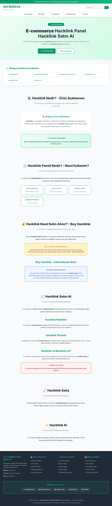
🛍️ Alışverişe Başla (46, 51)
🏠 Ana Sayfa (28, 14)
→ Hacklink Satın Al (89, 74)
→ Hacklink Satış (13, 80)
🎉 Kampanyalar (71, 14)
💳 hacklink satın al (44, 489)
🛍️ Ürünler (41, 14)
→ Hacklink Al (37, 80)
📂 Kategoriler (55, 14)
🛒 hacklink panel (29, 489)
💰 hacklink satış (59, 489)
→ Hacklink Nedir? (13, 74)
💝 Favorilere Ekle (65, 51)
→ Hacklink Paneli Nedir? (40, 74)
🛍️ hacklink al (73, 489)
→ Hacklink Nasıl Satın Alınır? (67, 74)
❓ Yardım (85, 14)
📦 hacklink (84, 489)
